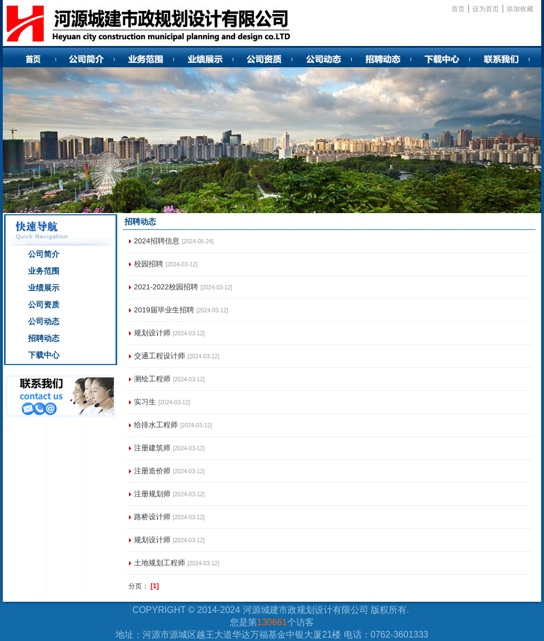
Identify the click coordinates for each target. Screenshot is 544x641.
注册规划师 (152, 494)
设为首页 (485, 9)
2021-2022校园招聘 (166, 287)
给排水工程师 (156, 425)
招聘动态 (43, 338)
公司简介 (43, 254)
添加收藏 (519, 9)
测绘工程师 (152, 379)
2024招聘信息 (156, 241)
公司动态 (43, 321)
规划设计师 (152, 333)
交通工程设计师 (159, 356)
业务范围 (43, 270)
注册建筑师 (152, 448)
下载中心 (43, 355)
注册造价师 (152, 471)
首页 (458, 9)
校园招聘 (148, 264)
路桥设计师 (152, 517)
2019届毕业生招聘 (164, 310)
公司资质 (43, 304)
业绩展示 (43, 287)
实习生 (145, 402)
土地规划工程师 (159, 563)
